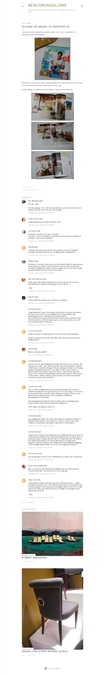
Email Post (30, 187)
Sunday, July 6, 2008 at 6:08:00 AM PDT (41, 426)
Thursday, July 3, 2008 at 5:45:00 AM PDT (41, 213)
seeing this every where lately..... (45, 651)
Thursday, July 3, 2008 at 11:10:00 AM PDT (41, 273)
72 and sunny (33, 331)
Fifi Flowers (32, 231)
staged (62, 32)
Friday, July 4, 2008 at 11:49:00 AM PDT (40, 410)
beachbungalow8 (47, 6)
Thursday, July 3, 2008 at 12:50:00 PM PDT (41, 303)
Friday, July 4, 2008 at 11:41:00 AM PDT (40, 380)
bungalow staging (32, 190)
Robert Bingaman (34, 558)
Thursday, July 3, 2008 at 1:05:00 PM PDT (41, 325)
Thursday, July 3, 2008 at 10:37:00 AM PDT (41, 255)
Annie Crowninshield (35, 466)
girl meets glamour (35, 279)
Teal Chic (31, 297)
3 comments (31, 561)
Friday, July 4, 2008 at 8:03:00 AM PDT (40, 355)
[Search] (82, 6)
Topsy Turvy (32, 480)
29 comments (31, 655)
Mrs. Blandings (33, 201)
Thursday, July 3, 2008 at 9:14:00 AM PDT (41, 241)
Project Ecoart (33, 219)
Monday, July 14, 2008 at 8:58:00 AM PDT (41, 497)
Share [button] (23, 187)
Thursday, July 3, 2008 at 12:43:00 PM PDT (41, 291)
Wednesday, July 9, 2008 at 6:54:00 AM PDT (42, 474)
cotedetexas (32, 361)
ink (39, 190)
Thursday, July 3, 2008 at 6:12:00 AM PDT (41, 225)
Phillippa (31, 261)
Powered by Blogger (52, 668)
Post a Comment (28, 502)
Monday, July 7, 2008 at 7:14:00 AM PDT (40, 460)
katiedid (31, 247)
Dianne (31, 349)
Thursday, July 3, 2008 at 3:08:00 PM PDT (41, 343)
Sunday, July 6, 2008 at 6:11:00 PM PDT (40, 447)
